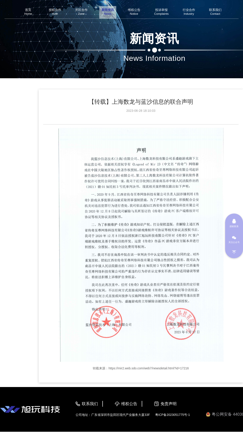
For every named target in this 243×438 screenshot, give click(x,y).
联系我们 (90, 404)
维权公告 (129, 404)
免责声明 (169, 404)
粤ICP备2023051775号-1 (172, 415)
